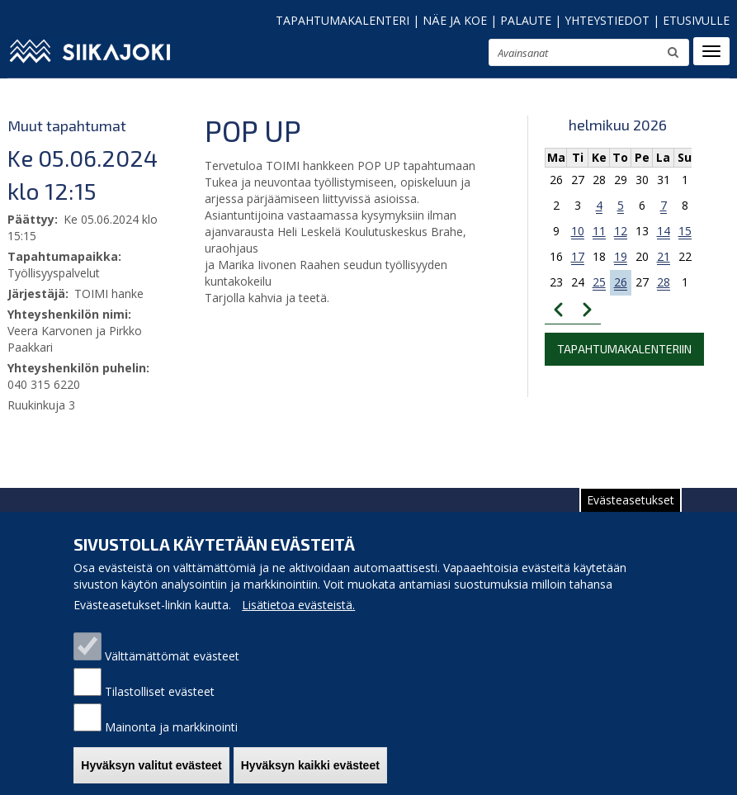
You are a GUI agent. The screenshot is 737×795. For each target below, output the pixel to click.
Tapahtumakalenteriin (624, 349)
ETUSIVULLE (696, 20)
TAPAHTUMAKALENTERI (342, 20)
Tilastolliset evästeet (160, 707)
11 (599, 231)
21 (663, 256)
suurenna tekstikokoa (468, 55)
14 (663, 231)
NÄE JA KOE (455, 20)
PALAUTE (525, 20)
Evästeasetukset (630, 515)
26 (620, 282)
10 (577, 231)
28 (663, 282)
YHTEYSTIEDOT (607, 20)
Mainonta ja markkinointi (171, 742)
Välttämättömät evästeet (172, 671)
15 (685, 231)
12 (620, 231)
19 (620, 256)
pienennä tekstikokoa (425, 57)
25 (599, 282)
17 (577, 256)
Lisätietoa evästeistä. (298, 620)
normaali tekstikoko (446, 56)
